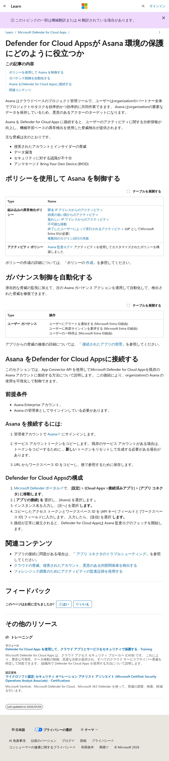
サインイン (157, 6)
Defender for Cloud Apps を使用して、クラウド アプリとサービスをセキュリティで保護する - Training (78, 649)
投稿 (83, 740)
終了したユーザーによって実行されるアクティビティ (86, 229)
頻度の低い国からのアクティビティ (73, 214)
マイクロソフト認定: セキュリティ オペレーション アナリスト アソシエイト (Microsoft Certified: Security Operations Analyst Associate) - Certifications (80, 678)
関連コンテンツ (20, 90)
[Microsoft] (85, 6)
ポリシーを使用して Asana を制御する (36, 72)
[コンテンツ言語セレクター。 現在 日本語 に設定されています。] (18, 729)
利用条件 (87, 747)
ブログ (66, 740)
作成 (89, 262)
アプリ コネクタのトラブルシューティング (111, 553)
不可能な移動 (57, 224)
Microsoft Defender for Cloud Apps (42, 32)
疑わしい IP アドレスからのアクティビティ (78, 219)
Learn (9, 32)
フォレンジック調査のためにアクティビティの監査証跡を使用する (68, 571)
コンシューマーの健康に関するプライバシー (40, 747)
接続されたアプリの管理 (102, 344)
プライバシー (101, 740)
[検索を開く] (143, 6)
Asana (52, 434)
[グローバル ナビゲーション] (4, 6)
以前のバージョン (43, 740)
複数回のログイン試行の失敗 (68, 238)
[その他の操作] (160, 32)
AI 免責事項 (17, 740)
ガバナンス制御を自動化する (29, 78)
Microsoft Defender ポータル (37, 488)
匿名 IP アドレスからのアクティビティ (75, 210)
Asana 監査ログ (59, 247)
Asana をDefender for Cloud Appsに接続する (40, 84)
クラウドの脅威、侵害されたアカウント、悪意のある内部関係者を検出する (75, 565)
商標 (102, 747)
